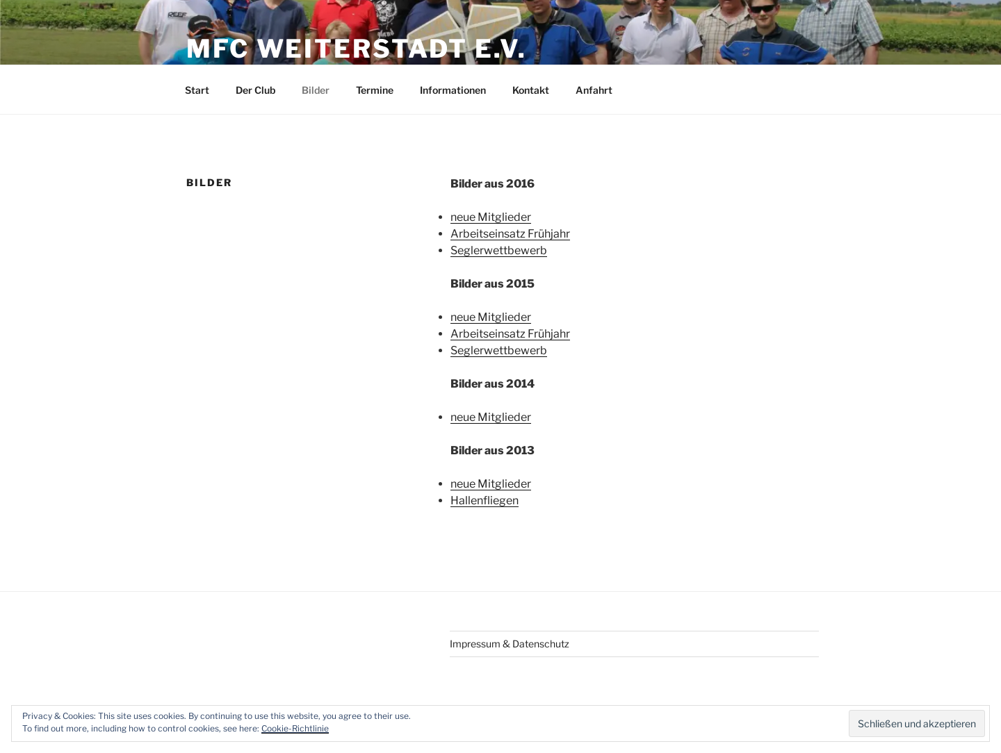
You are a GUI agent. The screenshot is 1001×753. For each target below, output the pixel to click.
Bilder (315, 90)
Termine (374, 90)
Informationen (453, 90)
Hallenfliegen (484, 500)
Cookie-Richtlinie (295, 728)
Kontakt (530, 90)
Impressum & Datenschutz (509, 643)
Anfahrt (594, 90)
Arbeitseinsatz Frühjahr (510, 233)
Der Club (255, 90)
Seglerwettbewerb (498, 250)
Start (197, 90)
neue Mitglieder (490, 217)
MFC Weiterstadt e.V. (356, 48)
